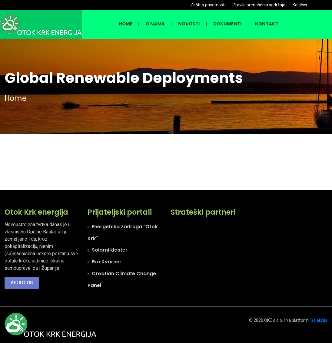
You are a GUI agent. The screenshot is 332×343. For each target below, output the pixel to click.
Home (125, 24)
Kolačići (300, 4)
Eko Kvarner (106, 261)
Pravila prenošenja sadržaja (259, 4)
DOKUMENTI (227, 24)
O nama (155, 24)
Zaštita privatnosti (208, 4)
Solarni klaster (110, 249)
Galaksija (318, 320)
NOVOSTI (189, 24)
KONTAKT (266, 24)
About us (22, 282)
